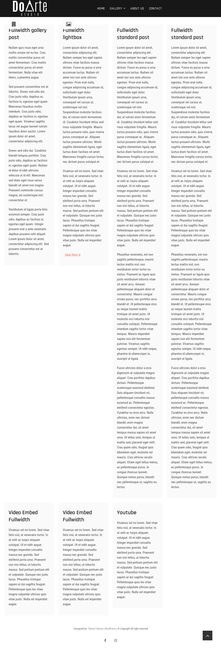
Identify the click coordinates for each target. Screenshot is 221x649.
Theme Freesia (95, 628)
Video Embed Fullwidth (23, 516)
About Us (137, 8)
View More (71, 255)
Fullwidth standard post (133, 34)
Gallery (116, 8)
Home (101, 8)
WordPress (110, 628)
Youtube (126, 512)
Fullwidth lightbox (73, 34)
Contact (155, 8)
